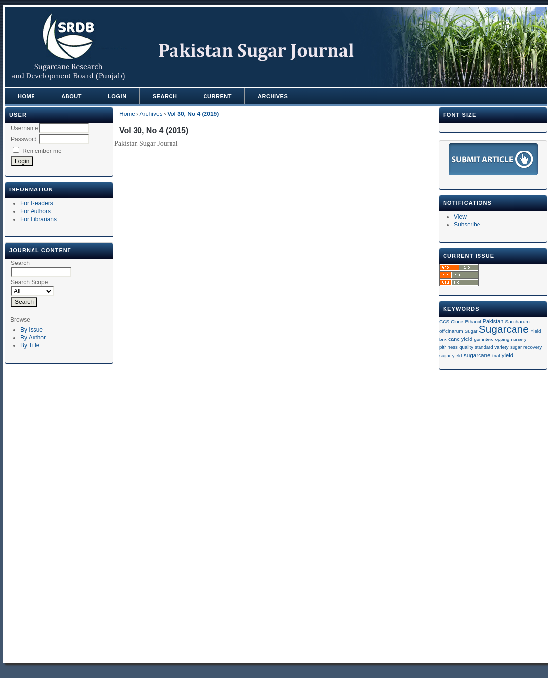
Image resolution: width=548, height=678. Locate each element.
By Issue (31, 329)
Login (117, 96)
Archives (273, 96)
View (460, 216)
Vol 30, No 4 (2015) (193, 114)
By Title (29, 345)
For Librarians (38, 219)
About (71, 96)
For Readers (36, 203)
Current (217, 96)
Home (26, 96)
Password (24, 139)
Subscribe (467, 224)
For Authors (35, 211)
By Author (33, 337)
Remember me (41, 151)
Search (165, 96)
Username (24, 128)
